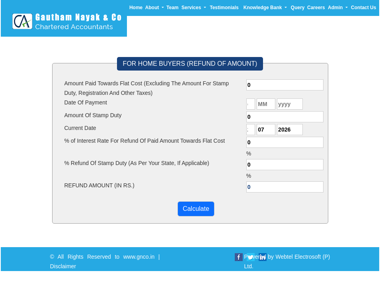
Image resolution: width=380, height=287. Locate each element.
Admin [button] (336, 7)
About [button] (152, 7)
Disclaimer (68, 266)
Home (135, 7)
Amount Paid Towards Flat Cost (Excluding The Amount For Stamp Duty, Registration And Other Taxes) (146, 88)
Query (298, 7)
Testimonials (224, 7)
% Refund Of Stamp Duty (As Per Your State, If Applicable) (136, 163)
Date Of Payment (85, 102)
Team (172, 7)
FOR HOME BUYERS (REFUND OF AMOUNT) (190, 63)
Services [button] (192, 7)
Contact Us (363, 7)
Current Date (80, 128)
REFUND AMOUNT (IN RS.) (99, 185)
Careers (316, 7)
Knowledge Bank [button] (263, 7)
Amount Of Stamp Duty (93, 115)
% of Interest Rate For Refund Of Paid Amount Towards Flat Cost (144, 141)
